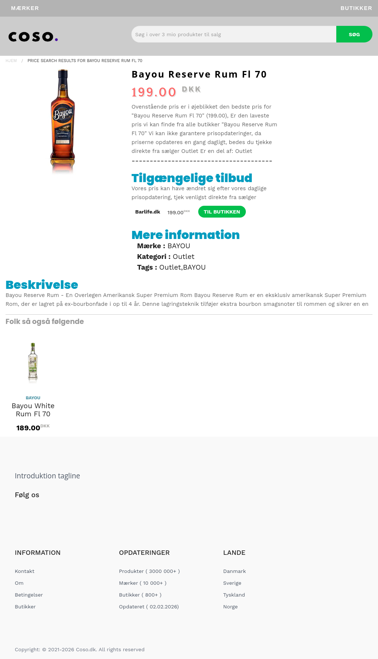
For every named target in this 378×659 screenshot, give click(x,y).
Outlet (189, 151)
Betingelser (29, 595)
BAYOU (178, 246)
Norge (230, 607)
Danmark (234, 571)
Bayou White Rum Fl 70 (33, 410)
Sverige (232, 583)
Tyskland (234, 595)
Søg (354, 34)
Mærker (25, 8)
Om (19, 583)
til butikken (222, 212)
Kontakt (24, 571)
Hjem (11, 60)
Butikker (356, 8)
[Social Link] (21, 510)
